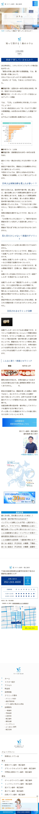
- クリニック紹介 (10, 698)
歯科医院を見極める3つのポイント (14, 536)
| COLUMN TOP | (19, 52)
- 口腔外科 (8, 716)
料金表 (7, 689)
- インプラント (10, 724)
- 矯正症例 (8, 729)
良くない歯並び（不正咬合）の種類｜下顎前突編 (19, 543)
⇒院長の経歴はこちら (29, 454)
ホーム (7, 678)
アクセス (8, 685)
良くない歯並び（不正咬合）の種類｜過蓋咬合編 (19, 547)
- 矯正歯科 (8, 719)
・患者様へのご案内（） (15, 603)
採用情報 (8, 692)
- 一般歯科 (8, 710)
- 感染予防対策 (9, 701)
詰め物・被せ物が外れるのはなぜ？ (14, 519)
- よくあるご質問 (10, 727)
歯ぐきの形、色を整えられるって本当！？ (17, 515)
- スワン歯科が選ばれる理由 (14, 704)
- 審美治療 (8, 721)
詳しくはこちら (30, 628)
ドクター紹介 (10, 682)
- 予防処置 (8, 713)
